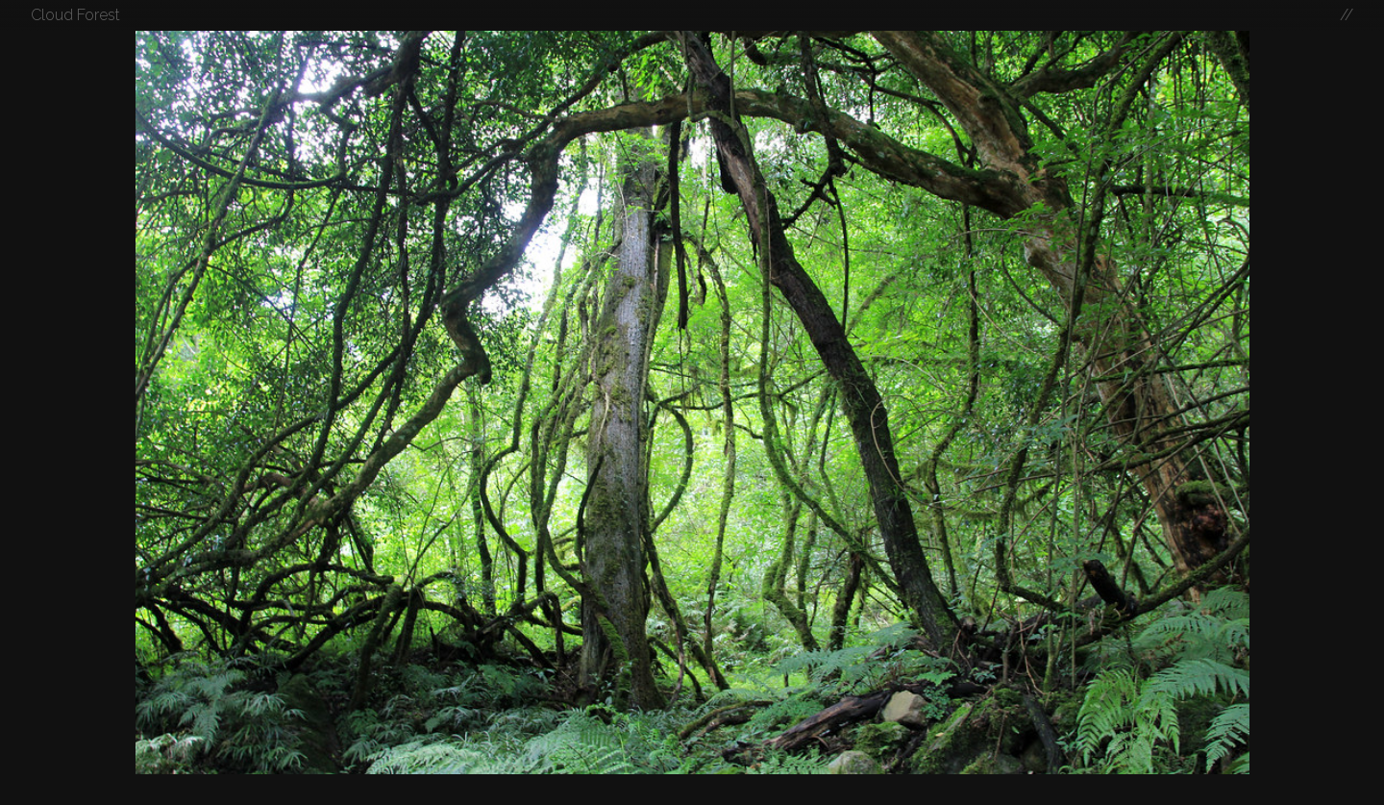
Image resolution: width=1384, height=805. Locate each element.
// (1346, 15)
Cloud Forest (75, 15)
